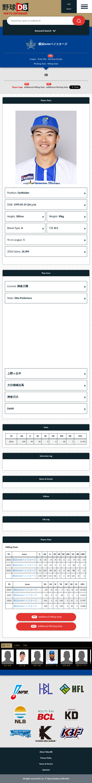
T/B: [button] (53, 228)
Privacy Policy (46, 758)
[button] (46, 373)
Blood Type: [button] (15, 228)
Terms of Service (46, 764)
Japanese (46, 770)
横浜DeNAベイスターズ (24, 559)
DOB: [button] (21, 204)
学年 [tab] (8, 645)
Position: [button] (18, 192)
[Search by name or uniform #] (44, 21)
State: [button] (19, 298)
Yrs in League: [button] (16, 239)
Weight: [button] (56, 216)
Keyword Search (46, 30)
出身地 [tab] (17, 645)
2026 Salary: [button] (18, 251)
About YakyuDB (46, 752)
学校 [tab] (25, 645)
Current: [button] (17, 286)
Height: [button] (15, 216)
